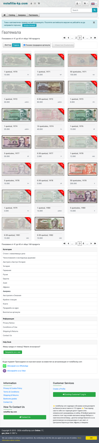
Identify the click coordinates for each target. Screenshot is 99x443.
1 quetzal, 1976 (76, 126)
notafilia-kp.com (15, 3)
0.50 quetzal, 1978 (45, 180)
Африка (6, 287)
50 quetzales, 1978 (78, 180)
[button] (78, 3)
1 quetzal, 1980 (43, 208)
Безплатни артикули (11, 312)
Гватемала (33, 15)
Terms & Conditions (11, 392)
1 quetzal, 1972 (10, 99)
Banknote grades (10, 399)
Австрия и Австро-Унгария (14, 262)
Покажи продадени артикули (37, 45)
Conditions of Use (10, 327)
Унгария (6, 266)
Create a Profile (59, 389)
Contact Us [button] (24, 417)
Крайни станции (10, 300)
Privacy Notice (8, 323)
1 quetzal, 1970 (10, 72)
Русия (5, 274)
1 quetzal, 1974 (10, 126)
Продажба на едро (11, 308)
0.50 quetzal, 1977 (45, 153)
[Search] (81, 10)
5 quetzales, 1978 (11, 180)
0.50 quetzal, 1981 (12, 235)
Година (16, 45)
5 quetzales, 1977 (11, 153)
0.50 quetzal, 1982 (45, 235)
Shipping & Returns (10, 331)
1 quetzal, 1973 (76, 99)
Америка (22, 15)
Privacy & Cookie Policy (12, 388)
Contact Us (7, 335)
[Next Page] (91, 38)
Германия (7, 270)
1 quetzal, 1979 (10, 208)
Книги (5, 304)
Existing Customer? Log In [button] (74, 394)
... (72, 37)
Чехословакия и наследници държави (19, 258)
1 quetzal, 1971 (43, 72)
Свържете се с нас (13, 352)
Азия (5, 283)
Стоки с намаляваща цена (14, 254)
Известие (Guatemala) (64, 45)
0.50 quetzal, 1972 (45, 99)
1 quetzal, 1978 (76, 153)
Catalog (12, 15)
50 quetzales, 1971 (78, 72)
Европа (6, 279)
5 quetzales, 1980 (77, 208)
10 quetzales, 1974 (45, 126)
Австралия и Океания (12, 295)
